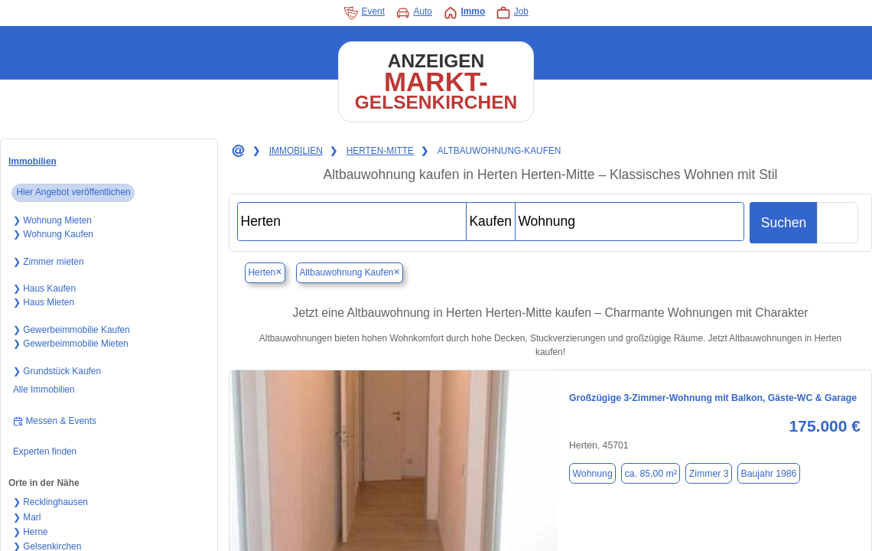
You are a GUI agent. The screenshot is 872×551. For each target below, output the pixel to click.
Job (512, 13)
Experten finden (44, 451)
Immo (464, 13)
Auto (413, 13)
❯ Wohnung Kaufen (53, 234)
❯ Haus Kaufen (44, 288)
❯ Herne (30, 532)
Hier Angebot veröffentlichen (73, 192)
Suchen (783, 222)
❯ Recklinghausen (50, 502)
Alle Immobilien (44, 389)
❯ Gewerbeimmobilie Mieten (71, 343)
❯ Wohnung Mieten (52, 220)
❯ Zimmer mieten (48, 261)
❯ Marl (27, 517)
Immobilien (32, 161)
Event (364, 13)
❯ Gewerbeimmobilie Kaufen (71, 329)
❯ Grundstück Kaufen (57, 371)
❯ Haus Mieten (43, 302)
